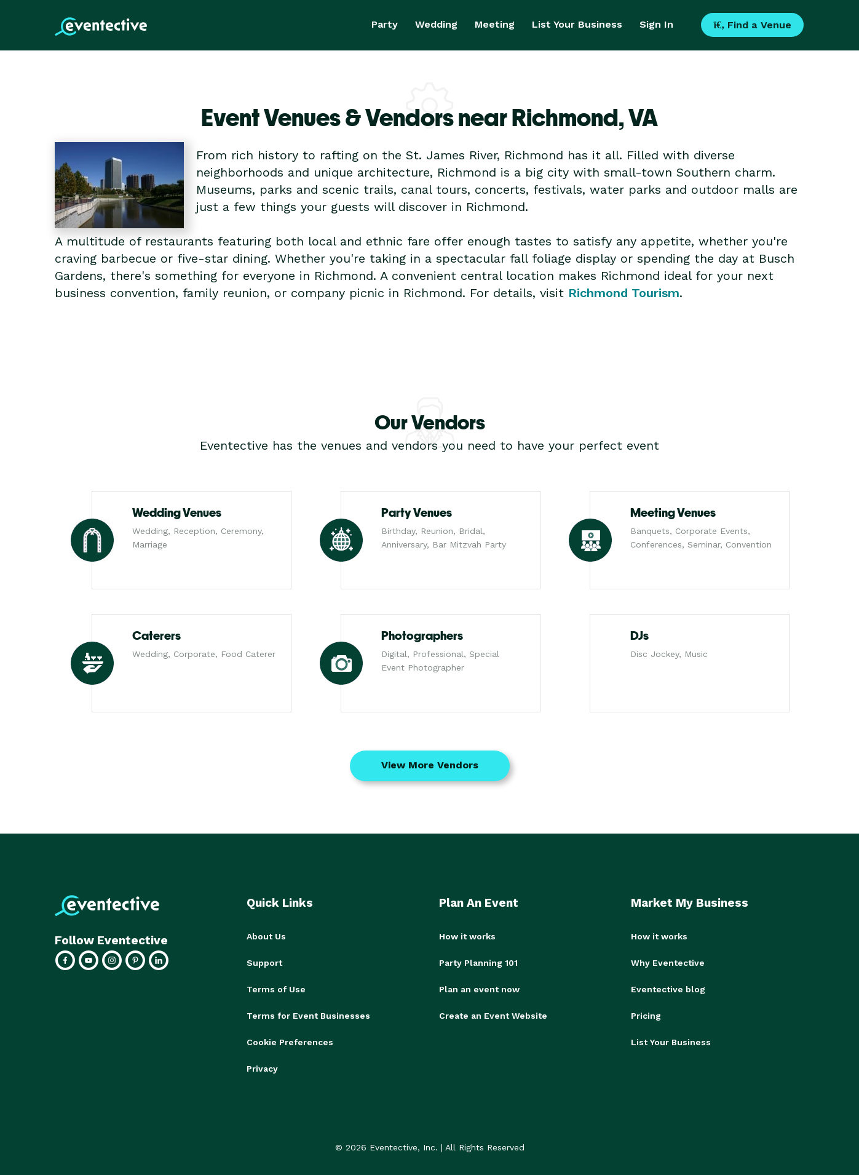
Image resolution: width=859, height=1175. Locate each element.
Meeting (495, 24)
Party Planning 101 (478, 962)
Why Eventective (668, 962)
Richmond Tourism (623, 292)
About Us (266, 936)
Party (384, 24)
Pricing (646, 1014)
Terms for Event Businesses (308, 1014)
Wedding (436, 24)
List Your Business (577, 24)
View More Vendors (429, 765)
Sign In (656, 24)
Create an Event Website (493, 1014)
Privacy (262, 1065)
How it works (467, 936)
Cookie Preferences (290, 1040)
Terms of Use (276, 988)
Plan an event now (479, 988)
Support (264, 962)
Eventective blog (668, 988)
